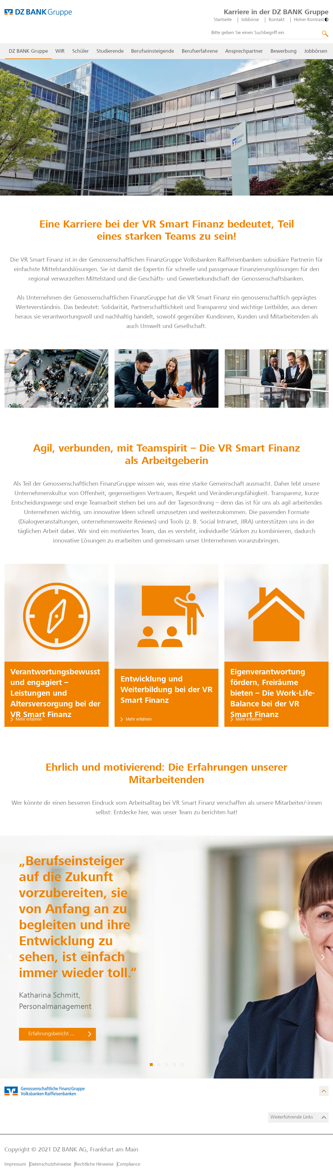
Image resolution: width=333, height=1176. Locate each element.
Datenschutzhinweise (50, 1164)
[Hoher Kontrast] (311, 20)
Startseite (223, 19)
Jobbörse (250, 19)
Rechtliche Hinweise (94, 1164)
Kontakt (276, 19)
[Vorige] (10, 957)
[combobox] (269, 33)
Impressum (15, 1164)
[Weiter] (323, 957)
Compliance (128, 1164)
